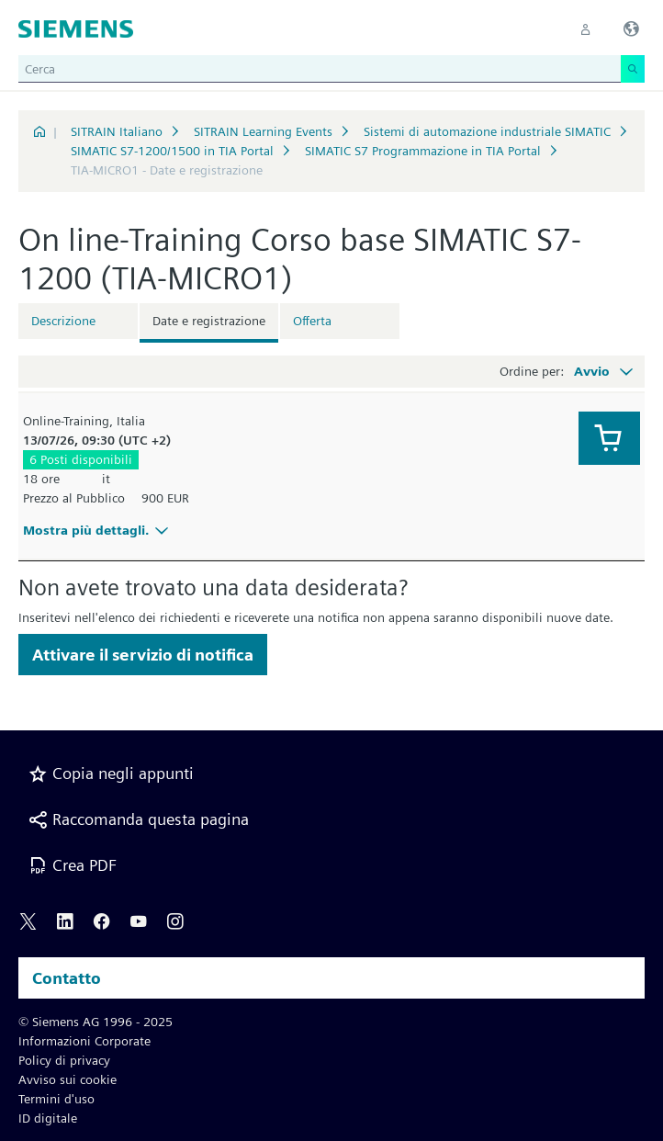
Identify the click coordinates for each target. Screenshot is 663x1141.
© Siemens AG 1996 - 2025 (95, 1021)
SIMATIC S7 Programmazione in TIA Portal (423, 150)
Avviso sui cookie (67, 1079)
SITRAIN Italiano (117, 131)
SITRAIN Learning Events (263, 131)
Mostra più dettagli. (98, 530)
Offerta (312, 320)
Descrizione (63, 320)
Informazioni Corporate (84, 1041)
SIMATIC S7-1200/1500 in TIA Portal (172, 150)
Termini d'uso (56, 1098)
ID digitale (47, 1118)
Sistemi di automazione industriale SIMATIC (487, 131)
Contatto (66, 978)
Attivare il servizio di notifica (142, 654)
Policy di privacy (64, 1060)
